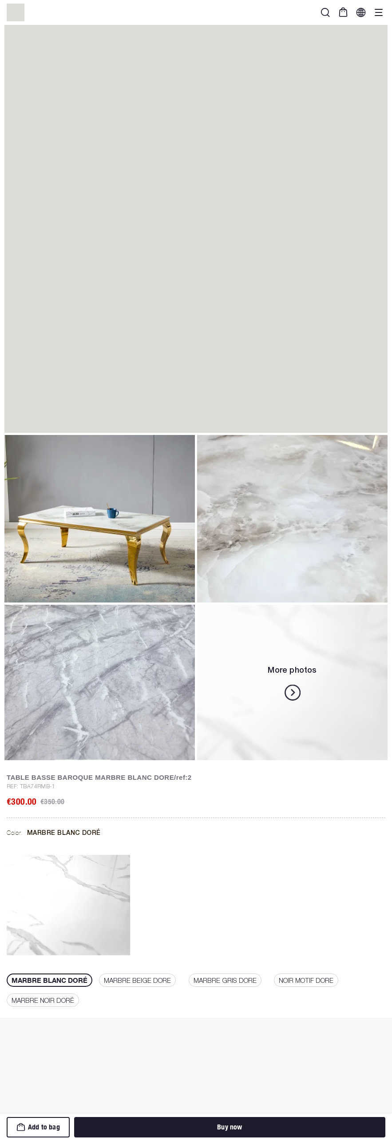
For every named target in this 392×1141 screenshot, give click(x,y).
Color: (54, 832)
